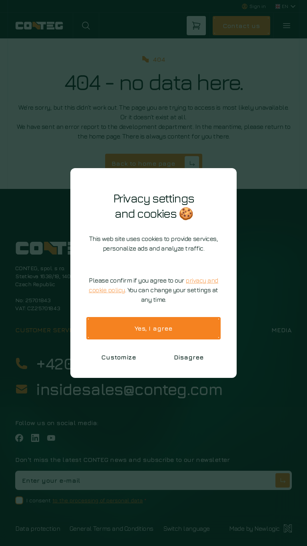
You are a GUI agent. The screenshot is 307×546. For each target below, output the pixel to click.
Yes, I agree (153, 328)
